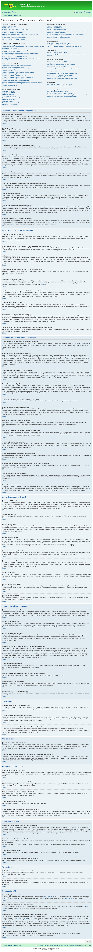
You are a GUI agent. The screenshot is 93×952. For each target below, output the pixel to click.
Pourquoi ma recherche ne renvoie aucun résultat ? (60, 63)
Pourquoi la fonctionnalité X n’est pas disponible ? (60, 93)
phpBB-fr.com (49, 949)
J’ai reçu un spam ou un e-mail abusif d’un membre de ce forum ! (64, 46)
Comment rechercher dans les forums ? (57, 61)
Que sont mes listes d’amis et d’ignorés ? (58, 52)
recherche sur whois (22, 918)
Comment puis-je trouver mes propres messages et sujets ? (63, 68)
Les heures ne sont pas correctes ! (11, 48)
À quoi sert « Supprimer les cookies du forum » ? (14, 39)
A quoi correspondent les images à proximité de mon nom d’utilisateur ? (20, 53)
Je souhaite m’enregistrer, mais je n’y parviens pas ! (15, 29)
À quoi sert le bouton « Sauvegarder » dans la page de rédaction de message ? (23, 82)
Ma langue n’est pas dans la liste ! (11, 51)
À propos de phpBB (69, 898)
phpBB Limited (47, 896)
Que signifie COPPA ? (7, 27)
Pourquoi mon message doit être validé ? (12, 83)
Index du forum (18, 945)
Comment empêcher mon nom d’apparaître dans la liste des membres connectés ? (23, 46)
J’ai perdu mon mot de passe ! (10, 36)
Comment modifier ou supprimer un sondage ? (14, 74)
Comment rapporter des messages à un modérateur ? (16, 80)
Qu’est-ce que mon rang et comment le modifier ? (15, 56)
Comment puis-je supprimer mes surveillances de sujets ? (62, 78)
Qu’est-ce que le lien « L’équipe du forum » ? (59, 37)
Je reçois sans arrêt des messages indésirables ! (60, 45)
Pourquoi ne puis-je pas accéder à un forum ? (14, 75)
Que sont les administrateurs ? (55, 26)
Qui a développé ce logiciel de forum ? (57, 91)
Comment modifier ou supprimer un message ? (14, 67)
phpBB (43, 284)
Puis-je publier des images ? (9, 96)
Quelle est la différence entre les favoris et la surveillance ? (62, 73)
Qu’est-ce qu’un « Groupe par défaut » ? (58, 36)
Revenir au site (8, 945)
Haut (4, 124)
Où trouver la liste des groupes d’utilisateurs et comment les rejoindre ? (66, 31)
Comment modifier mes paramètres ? (11, 45)
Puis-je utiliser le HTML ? (8, 92)
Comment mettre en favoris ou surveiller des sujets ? (61, 75)
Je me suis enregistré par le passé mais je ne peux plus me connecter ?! (21, 34)
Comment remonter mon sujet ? (10, 85)
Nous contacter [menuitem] (42, 945)
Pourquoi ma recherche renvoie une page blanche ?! (61, 64)
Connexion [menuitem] (88, 12)
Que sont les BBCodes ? (8, 91)
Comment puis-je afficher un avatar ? (11, 55)
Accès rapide (7, 12)
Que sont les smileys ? (8, 94)
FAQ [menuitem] (14, 12)
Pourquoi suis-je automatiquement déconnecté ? (14, 37)
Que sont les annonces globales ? (11, 97)
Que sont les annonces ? (8, 99)
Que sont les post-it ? (7, 101)
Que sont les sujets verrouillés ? (10, 102)
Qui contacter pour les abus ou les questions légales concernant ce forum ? (67, 95)
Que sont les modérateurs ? (54, 27)
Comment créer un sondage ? (10, 70)
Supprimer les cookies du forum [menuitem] (69, 945)
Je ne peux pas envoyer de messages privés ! (59, 43)
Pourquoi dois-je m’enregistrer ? (10, 26)
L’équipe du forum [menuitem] (53, 945)
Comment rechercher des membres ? (57, 66)
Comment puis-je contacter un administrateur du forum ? (62, 96)
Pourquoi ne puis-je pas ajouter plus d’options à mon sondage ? (18, 72)
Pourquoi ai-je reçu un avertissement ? (12, 78)
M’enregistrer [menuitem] (79, 12)
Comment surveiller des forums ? (56, 77)
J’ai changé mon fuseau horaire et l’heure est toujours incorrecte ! (19, 50)
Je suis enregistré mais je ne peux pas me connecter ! (16, 31)
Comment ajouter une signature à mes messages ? (15, 69)
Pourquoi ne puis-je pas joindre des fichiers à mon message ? (18, 77)
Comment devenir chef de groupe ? (56, 32)
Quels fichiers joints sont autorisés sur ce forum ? (60, 84)
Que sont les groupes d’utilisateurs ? (57, 29)
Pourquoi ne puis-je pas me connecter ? (12, 32)
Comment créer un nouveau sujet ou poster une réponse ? (17, 65)
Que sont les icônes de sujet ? (10, 104)
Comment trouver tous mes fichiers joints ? (58, 86)
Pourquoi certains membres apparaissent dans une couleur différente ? (66, 34)
